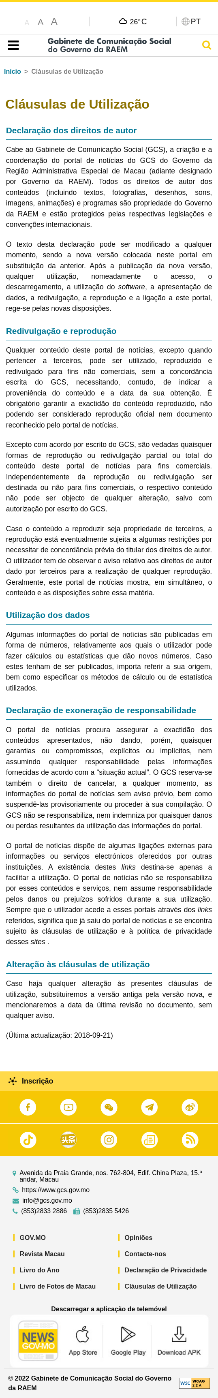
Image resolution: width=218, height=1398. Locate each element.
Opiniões (138, 1237)
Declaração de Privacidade (166, 1270)
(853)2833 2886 (44, 1211)
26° (138, 21)
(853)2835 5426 (106, 1211)
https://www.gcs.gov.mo (56, 1190)
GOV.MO (33, 1237)
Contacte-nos (145, 1254)
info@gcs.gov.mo (47, 1200)
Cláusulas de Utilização (161, 1286)
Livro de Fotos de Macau (58, 1286)
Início (12, 71)
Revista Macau (42, 1254)
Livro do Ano (40, 1270)
